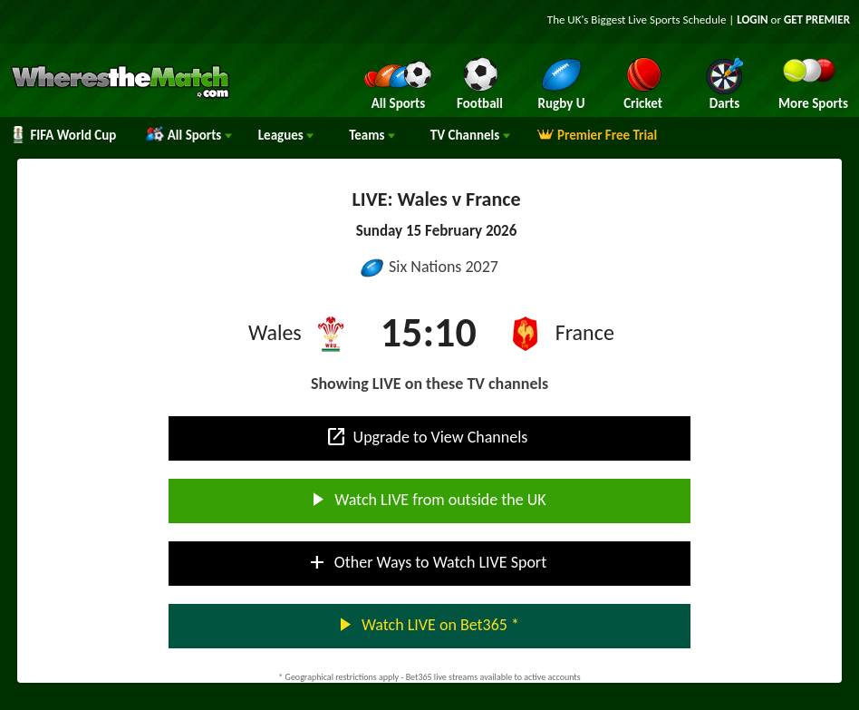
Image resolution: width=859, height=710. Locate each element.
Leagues (286, 135)
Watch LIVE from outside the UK (425, 499)
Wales (275, 332)
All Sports (188, 135)
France (584, 332)
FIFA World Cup (62, 135)
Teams (372, 135)
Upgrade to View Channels (426, 437)
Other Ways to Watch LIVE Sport (426, 562)
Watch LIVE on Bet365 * (426, 624)
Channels (470, 135)
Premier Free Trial (597, 135)
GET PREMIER (817, 19)
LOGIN (752, 19)
